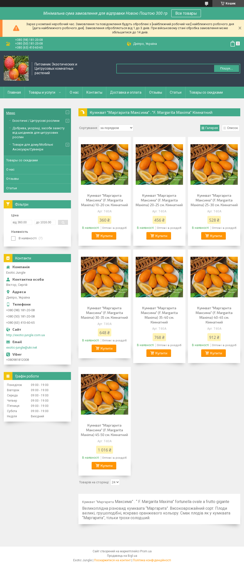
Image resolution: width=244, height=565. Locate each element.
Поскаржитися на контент (112, 560)
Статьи (176, 92)
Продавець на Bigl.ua (122, 556)
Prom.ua (146, 551)
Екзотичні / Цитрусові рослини (36, 121)
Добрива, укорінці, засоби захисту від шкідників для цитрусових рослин (38, 132)
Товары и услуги (42, 92)
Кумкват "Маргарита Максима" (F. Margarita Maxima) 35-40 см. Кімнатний (159, 315)
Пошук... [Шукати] (226, 68)
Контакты (94, 92)
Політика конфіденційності (152, 560)
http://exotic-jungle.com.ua (25, 335)
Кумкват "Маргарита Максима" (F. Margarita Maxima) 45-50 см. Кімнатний (104, 430)
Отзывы (155, 92)
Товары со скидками (206, 92)
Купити (107, 236)
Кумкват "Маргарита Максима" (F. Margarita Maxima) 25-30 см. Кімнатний (214, 200)
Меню (10, 113)
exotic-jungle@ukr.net (21, 347)
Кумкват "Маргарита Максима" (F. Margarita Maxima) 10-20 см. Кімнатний (104, 200)
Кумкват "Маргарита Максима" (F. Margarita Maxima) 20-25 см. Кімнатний (159, 200)
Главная (14, 92)
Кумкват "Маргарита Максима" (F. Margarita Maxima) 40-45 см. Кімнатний (214, 315)
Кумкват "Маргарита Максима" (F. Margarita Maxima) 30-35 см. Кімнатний (104, 312)
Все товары (186, 13)
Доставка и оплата (125, 92)
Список (232, 128)
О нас (74, 92)
